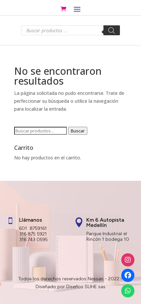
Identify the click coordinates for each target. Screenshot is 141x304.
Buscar (78, 131)
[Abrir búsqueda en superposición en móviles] (70, 30)
